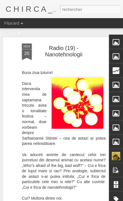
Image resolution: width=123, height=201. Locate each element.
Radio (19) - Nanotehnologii (63, 51)
